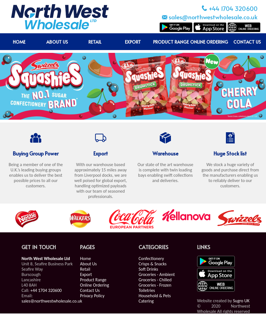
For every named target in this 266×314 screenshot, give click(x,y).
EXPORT (133, 42)
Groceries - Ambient (157, 274)
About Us (88, 263)
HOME (19, 42)
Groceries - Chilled (155, 279)
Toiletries (147, 290)
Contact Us (90, 290)
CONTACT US (247, 42)
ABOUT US (57, 42)
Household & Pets (155, 295)
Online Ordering (94, 285)
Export (86, 274)
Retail (85, 269)
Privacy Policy (92, 295)
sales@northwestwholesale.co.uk (51, 301)
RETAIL (94, 42)
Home (85, 258)
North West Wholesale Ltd (45, 258)
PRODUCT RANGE (171, 42)
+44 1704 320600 (46, 290)
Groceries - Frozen (155, 285)
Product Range (93, 279)
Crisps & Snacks (152, 263)
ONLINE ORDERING (209, 42)
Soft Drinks (148, 269)
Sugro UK (241, 300)
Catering (146, 301)
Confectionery (151, 258)
